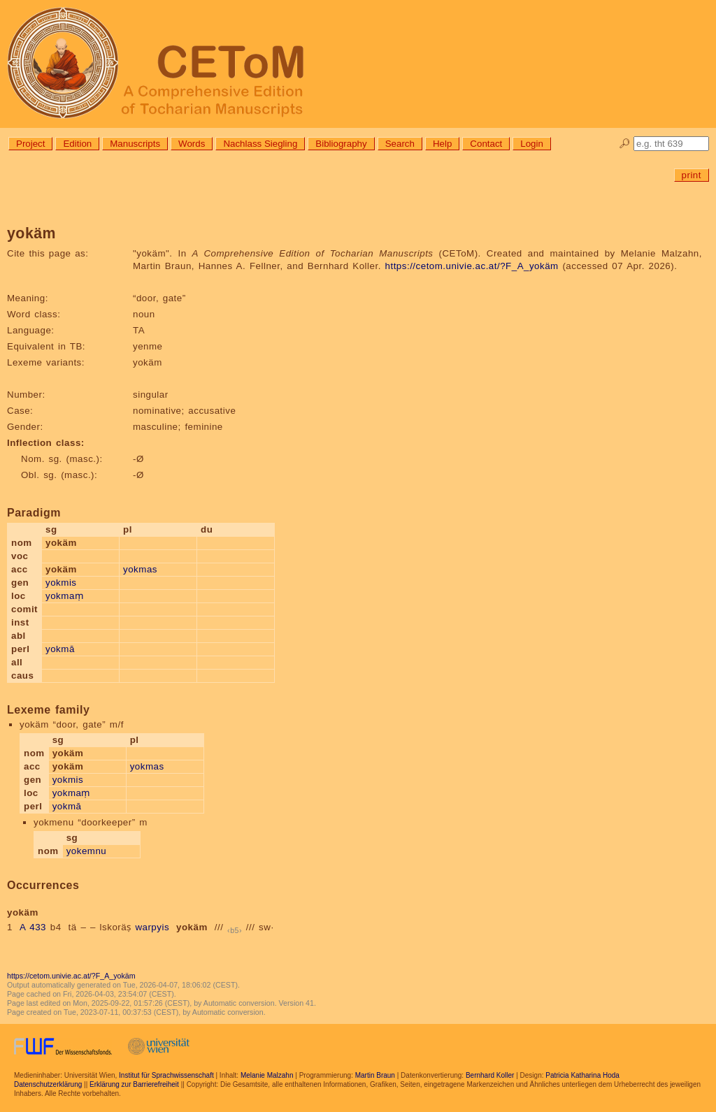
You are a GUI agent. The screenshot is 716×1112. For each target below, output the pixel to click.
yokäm (192, 927)
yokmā (60, 649)
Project (30, 143)
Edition (77, 143)
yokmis (60, 582)
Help (442, 143)
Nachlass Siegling (260, 143)
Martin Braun (375, 1075)
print (691, 175)
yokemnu (86, 851)
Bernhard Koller (490, 1075)
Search (400, 143)
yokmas (140, 569)
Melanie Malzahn (267, 1075)
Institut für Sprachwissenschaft (166, 1075)
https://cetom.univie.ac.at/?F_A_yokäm (472, 266)
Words (191, 143)
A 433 (33, 927)
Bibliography (340, 143)
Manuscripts (135, 143)
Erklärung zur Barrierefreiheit (134, 1084)
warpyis (152, 927)
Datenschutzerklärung (48, 1084)
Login (531, 143)
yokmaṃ (64, 596)
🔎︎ (625, 143)
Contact (486, 143)
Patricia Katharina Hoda (582, 1075)
